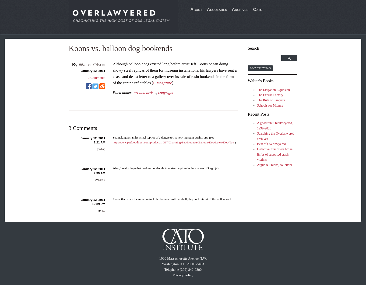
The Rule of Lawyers (271, 100)
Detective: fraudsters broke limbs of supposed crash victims (274, 154)
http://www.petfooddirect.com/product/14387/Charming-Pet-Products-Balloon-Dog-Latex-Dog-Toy (173, 142)
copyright (165, 92)
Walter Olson (92, 64)
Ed (103, 210)
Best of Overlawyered (271, 144)
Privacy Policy (183, 275)
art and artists (145, 92)
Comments (96, 78)
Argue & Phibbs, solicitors (274, 165)
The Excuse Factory (270, 95)
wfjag (102, 149)
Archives (240, 9)
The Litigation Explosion (273, 90)
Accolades (217, 9)
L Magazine (162, 83)
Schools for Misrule (270, 105)
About (196, 9)
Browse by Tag (260, 68)
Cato (257, 9)
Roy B (101, 179)
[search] (264, 58)
